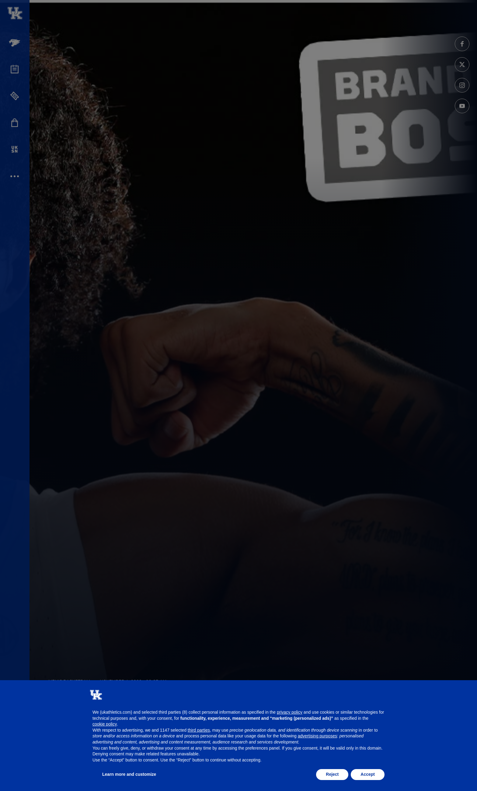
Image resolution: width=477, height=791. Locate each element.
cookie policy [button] (104, 724)
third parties (199, 730)
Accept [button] (367, 774)
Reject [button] (332, 774)
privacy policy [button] (289, 712)
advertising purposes (317, 735)
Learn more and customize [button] (129, 774)
